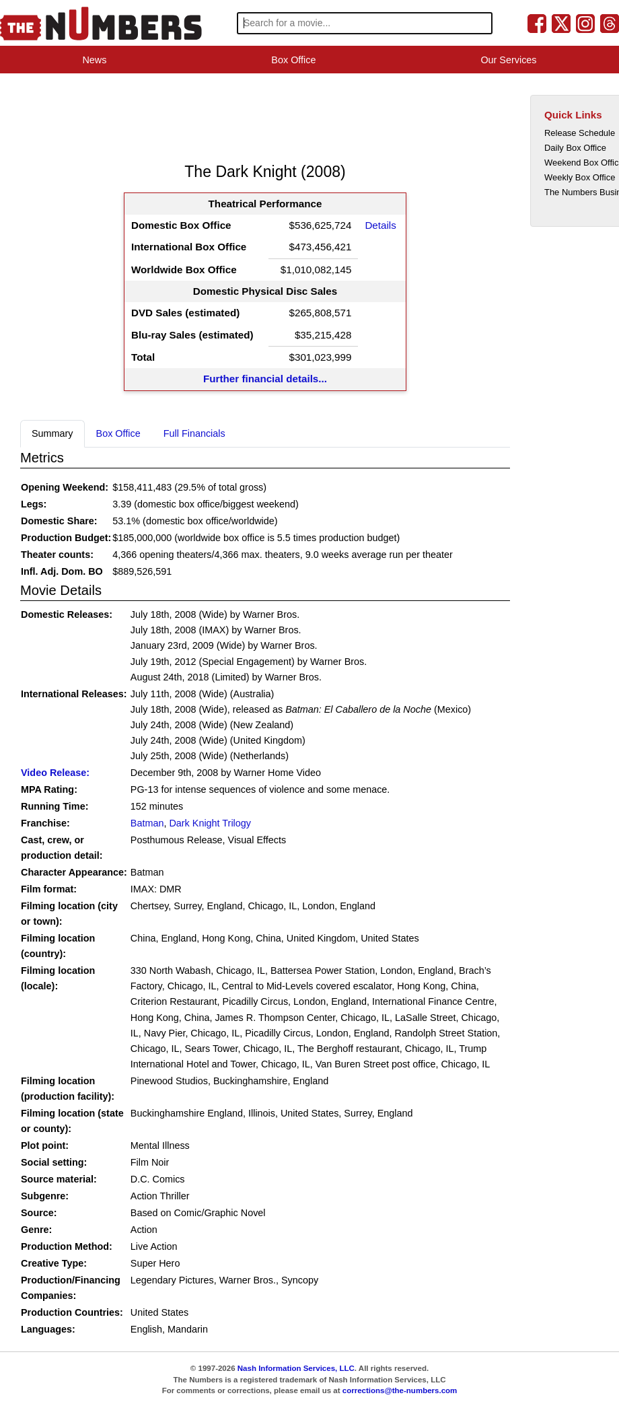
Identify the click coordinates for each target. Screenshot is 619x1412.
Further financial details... (265, 378)
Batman (147, 823)
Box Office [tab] (118, 433)
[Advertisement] (265, 117)
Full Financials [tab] (194, 433)
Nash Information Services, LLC (296, 1368)
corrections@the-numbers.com (400, 1390)
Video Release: (55, 772)
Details (380, 225)
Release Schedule (579, 133)
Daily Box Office (575, 148)
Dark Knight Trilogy (210, 823)
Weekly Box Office (579, 177)
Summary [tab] (52, 433)
